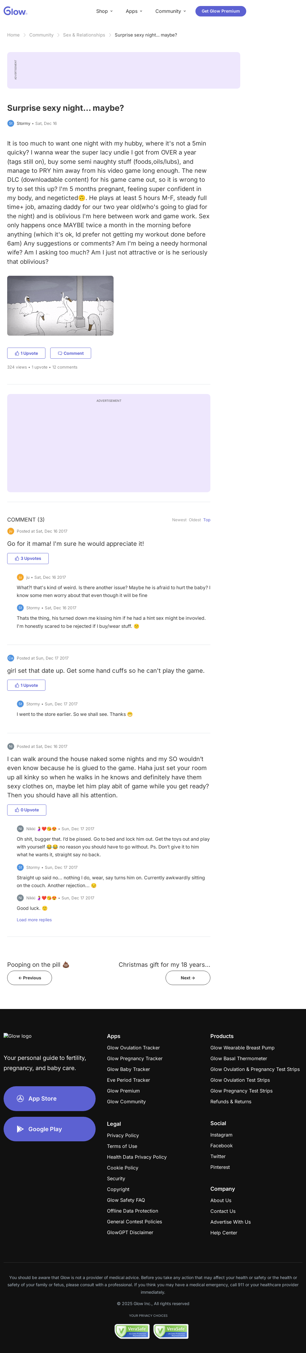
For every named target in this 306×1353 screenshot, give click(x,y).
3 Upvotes (28, 558)
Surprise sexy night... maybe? (146, 35)
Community (41, 35)
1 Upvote (26, 353)
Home (13, 35)
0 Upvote (27, 809)
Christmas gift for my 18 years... (164, 964)
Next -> (188, 977)
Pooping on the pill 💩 (38, 964)
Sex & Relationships (84, 35)
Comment (71, 353)
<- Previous (29, 977)
